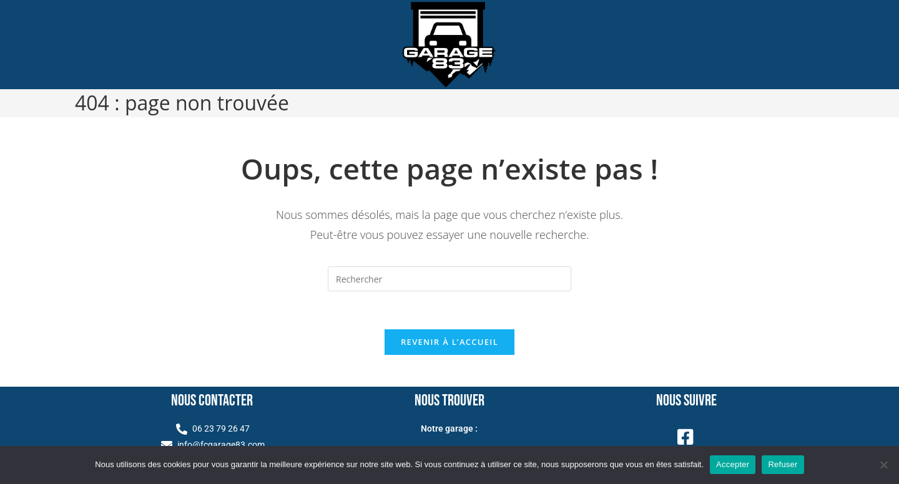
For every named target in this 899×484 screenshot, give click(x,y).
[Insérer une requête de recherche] (449, 278)
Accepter (732, 464)
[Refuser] (883, 464)
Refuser (782, 464)
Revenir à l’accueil (449, 341)
